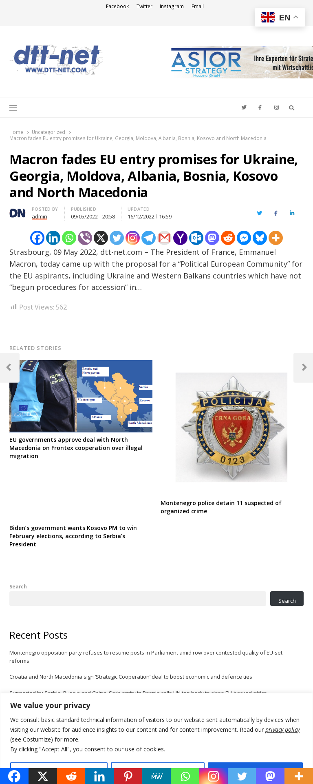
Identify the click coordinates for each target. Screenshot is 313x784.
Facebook (117, 6)
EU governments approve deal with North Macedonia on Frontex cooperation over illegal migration (76, 448)
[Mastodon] (212, 238)
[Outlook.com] (196, 238)
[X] (101, 238)
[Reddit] (228, 238)
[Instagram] (133, 238)
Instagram (172, 6)
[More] (276, 238)
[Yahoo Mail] (180, 238)
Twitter (144, 6)
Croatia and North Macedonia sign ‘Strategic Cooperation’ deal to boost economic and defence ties (130, 676)
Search (18, 586)
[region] (156, 738)
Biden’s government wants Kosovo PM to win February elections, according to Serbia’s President (73, 536)
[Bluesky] (260, 238)
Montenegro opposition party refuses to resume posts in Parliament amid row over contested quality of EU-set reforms (145, 656)
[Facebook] (37, 238)
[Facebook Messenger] (244, 238)
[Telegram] (148, 238)
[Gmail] (164, 238)
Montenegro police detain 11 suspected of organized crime (221, 507)
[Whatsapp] (69, 238)
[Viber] (85, 238)
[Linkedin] (53, 238)
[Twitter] (117, 238)
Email (198, 6)
